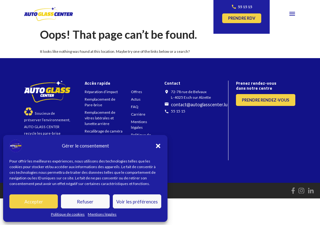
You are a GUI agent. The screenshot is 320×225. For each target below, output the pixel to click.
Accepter (33, 201)
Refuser (85, 201)
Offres (136, 91)
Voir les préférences (137, 201)
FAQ (134, 106)
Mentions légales (102, 214)
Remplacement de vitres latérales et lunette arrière (100, 118)
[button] (158, 146)
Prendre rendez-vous (265, 100)
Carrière (138, 114)
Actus (136, 99)
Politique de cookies (68, 214)
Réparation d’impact (101, 91)
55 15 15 (245, 7)
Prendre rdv (241, 18)
